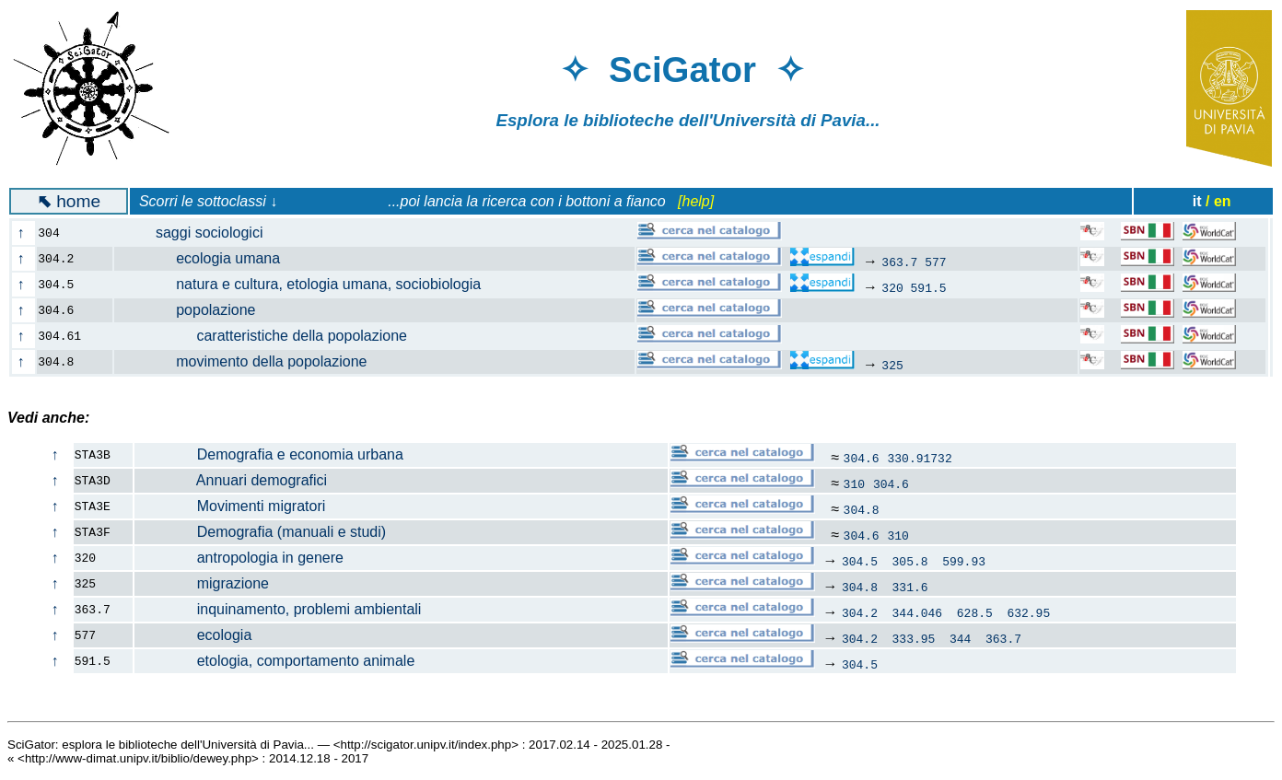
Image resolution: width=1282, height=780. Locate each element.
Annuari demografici (231, 480)
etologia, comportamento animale (274, 661)
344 (960, 638)
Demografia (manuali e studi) (260, 532)
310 (854, 483)
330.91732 (920, 457)
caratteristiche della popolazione (271, 335)
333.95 (914, 638)
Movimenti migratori (230, 506)
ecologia (193, 635)
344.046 (917, 612)
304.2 (860, 612)
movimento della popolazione (251, 361)
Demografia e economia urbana (269, 454)
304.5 (860, 561)
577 (935, 261)
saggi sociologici (199, 232)
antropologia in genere (239, 557)
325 (892, 364)
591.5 (929, 287)
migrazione (202, 583)
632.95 (1028, 612)
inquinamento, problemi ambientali (278, 609)
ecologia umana (208, 258)
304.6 (862, 457)
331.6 (910, 586)
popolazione (195, 310)
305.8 (910, 561)
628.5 (975, 612)
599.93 (963, 561)
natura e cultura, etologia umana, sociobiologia (308, 284)
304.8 (862, 509)
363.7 (899, 261)
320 (892, 287)
